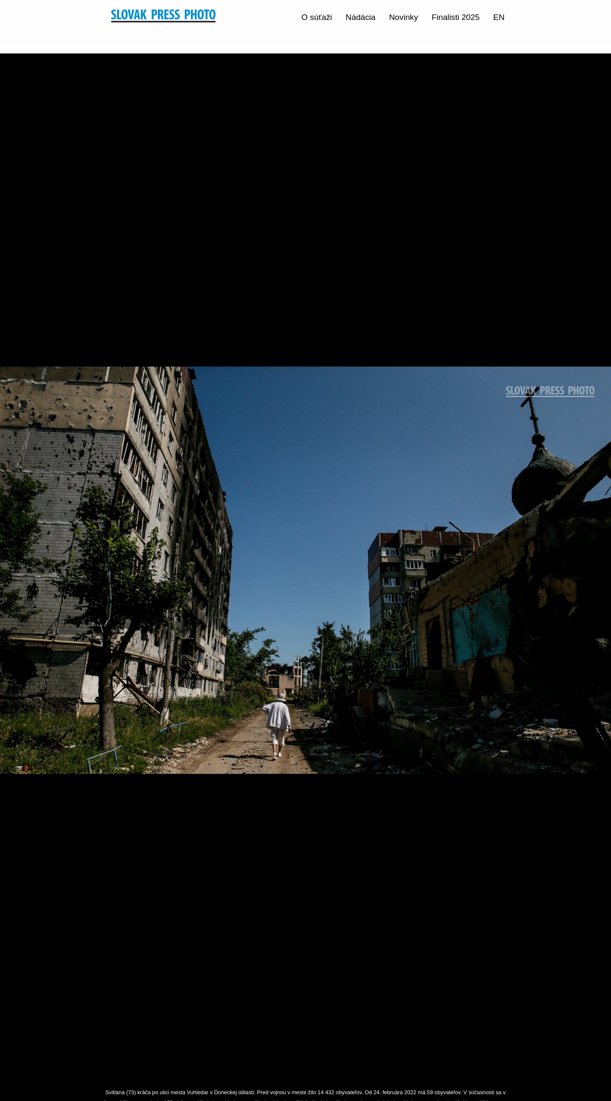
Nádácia (361, 17)
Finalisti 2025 (455, 17)
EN (498, 17)
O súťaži (316, 17)
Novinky (403, 17)
